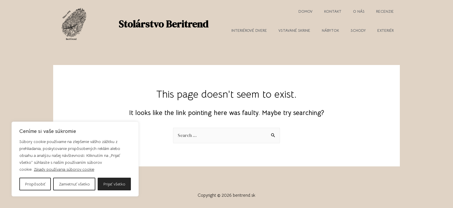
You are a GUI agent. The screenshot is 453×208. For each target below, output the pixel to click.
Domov (305, 11)
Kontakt (332, 11)
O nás (359, 11)
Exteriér (385, 30)
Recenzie (385, 11)
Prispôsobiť (35, 184)
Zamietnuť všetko (74, 184)
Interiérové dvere (249, 30)
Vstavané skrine (294, 30)
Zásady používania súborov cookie (65, 169)
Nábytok (330, 30)
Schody (358, 30)
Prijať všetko (114, 184)
